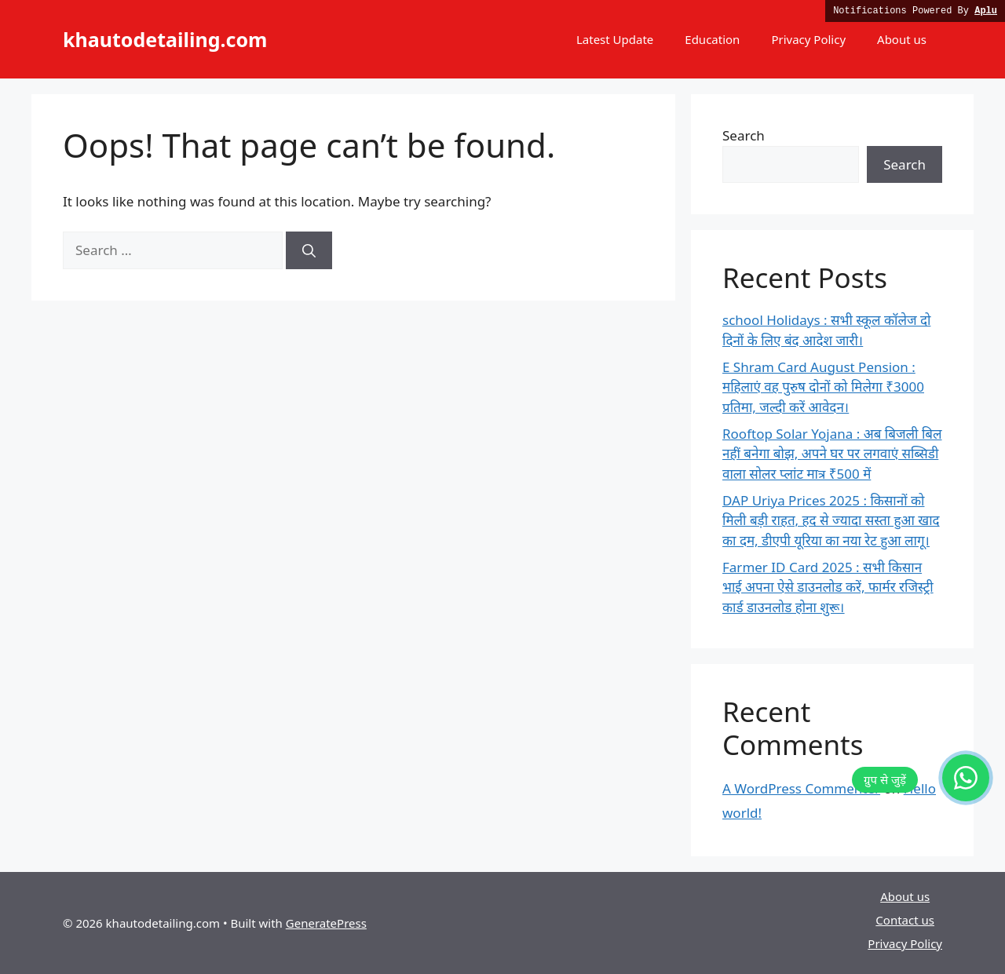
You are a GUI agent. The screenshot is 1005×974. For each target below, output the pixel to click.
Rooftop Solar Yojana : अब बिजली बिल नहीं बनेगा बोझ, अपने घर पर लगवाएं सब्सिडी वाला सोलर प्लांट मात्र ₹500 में (832, 454)
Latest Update (614, 39)
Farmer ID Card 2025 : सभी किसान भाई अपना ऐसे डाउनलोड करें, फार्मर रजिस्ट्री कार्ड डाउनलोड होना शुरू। (828, 587)
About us (901, 39)
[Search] (309, 250)
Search (743, 135)
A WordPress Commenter (801, 788)
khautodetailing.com (165, 39)
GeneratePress (326, 923)
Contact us (904, 920)
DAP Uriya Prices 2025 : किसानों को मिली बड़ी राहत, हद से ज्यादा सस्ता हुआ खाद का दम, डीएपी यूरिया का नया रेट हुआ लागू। (831, 520)
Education (712, 39)
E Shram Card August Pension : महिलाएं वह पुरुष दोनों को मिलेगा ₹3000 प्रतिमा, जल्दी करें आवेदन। (823, 387)
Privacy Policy (808, 39)
